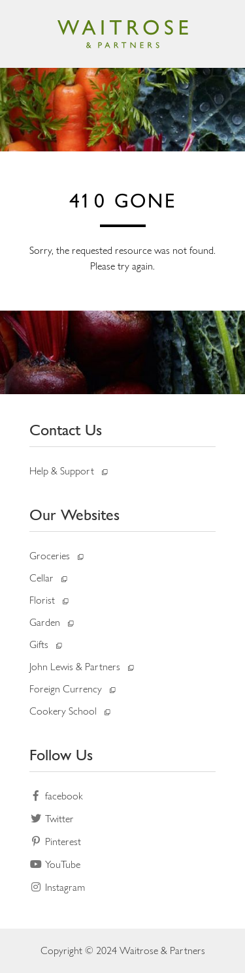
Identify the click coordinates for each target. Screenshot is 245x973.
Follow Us (61, 754)
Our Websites (74, 514)
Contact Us (65, 429)
